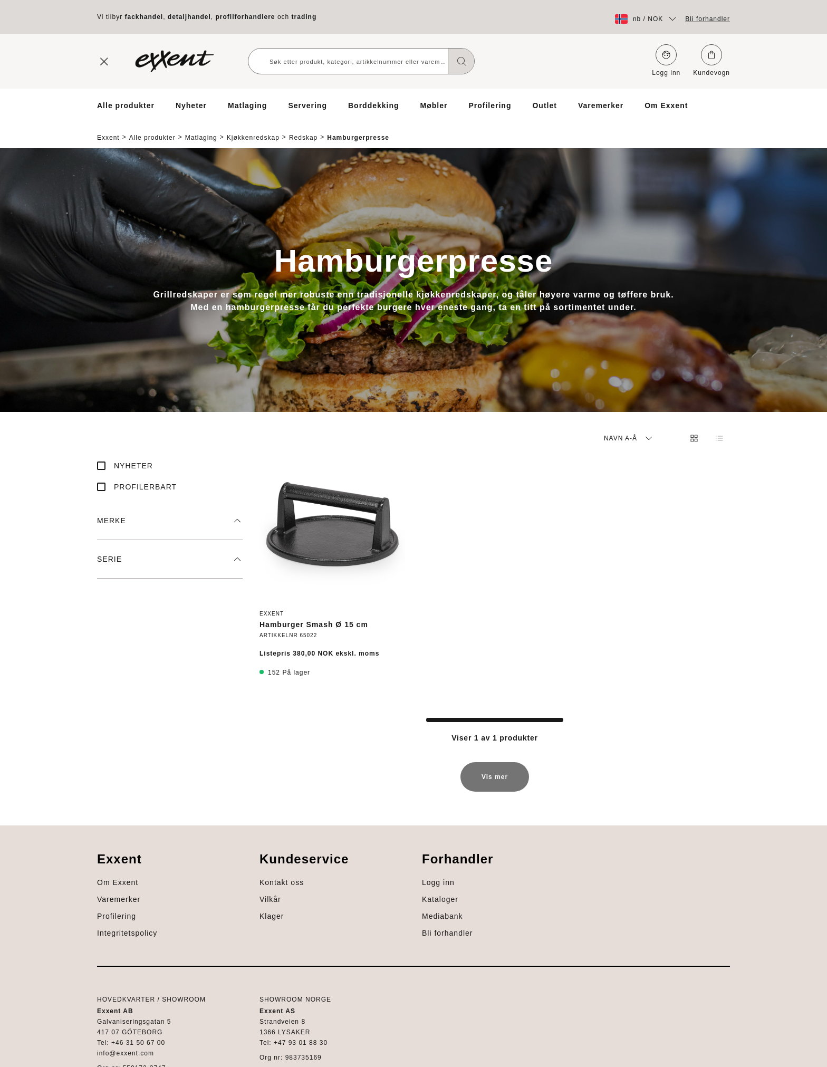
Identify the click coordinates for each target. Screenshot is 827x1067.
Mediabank (117, 977)
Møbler (434, 105)
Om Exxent (666, 105)
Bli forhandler (707, 19)
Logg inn (666, 60)
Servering (307, 105)
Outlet (544, 105)
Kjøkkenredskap (253, 128)
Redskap (303, 128)
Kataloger (115, 960)
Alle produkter (126, 105)
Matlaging (247, 105)
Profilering (489, 105)
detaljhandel (189, 17)
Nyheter (191, 105)
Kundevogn (711, 60)
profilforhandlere (245, 17)
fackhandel (143, 17)
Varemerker (600, 105)
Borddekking (373, 105)
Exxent (108, 128)
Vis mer (494, 773)
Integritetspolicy (700, 892)
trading (304, 17)
